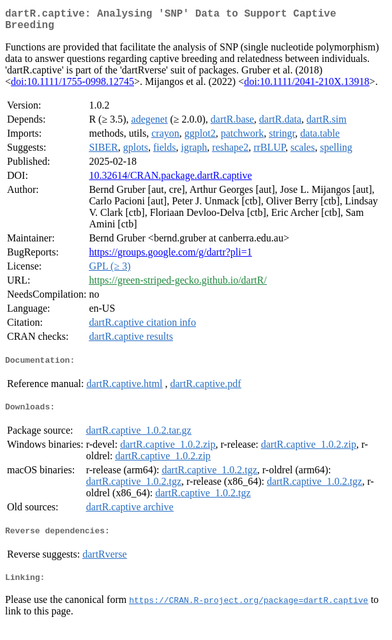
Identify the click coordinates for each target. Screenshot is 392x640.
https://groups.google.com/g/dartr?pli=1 (170, 257)
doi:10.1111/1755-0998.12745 (72, 86)
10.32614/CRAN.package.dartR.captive (170, 180)
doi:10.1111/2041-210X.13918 (306, 86)
